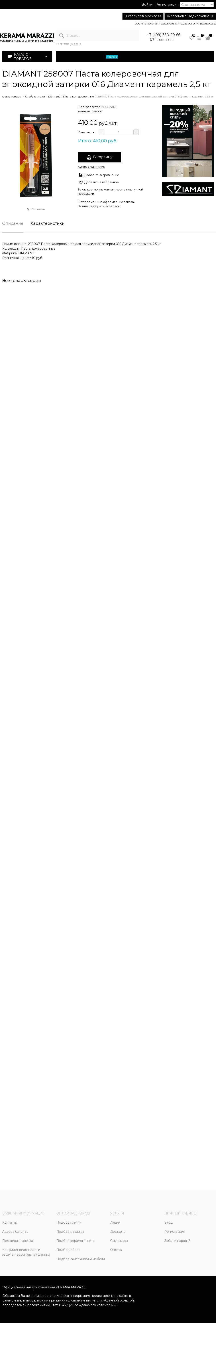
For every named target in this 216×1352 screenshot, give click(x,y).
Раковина (76, 43)
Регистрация (167, 4)
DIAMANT (110, 107)
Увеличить (38, 209)
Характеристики (48, 223)
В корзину (102, 157)
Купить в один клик (91, 166)
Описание (12, 223)
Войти (147, 4)
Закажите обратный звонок (99, 206)
